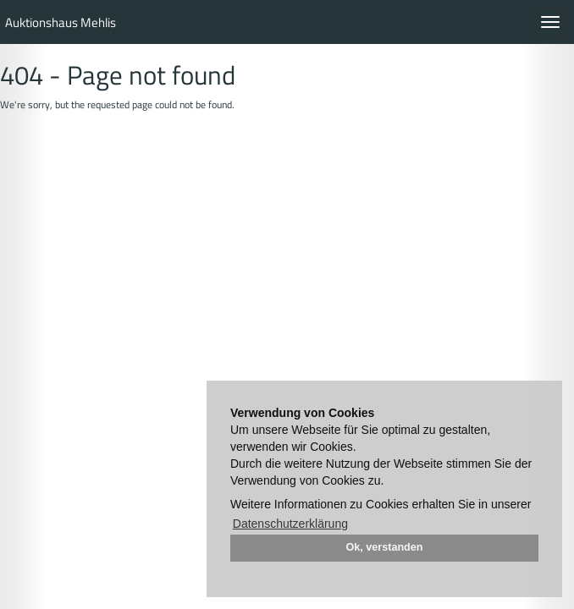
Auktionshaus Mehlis (60, 22)
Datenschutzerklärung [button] (290, 523)
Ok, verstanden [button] (384, 547)
